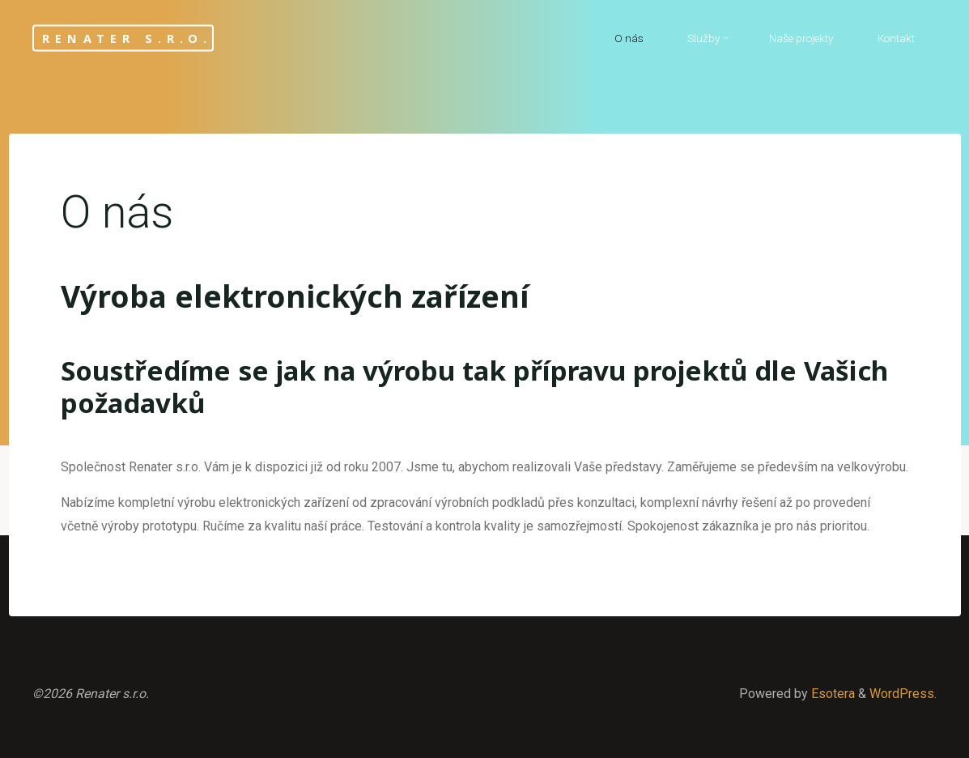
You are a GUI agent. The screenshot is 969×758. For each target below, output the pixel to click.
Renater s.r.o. (127, 37)
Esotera (831, 693)
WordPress (901, 693)
